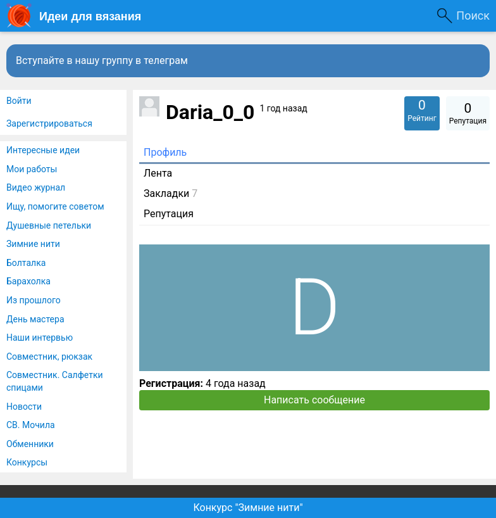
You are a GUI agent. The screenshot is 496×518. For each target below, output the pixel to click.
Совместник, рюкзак (49, 356)
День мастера (35, 319)
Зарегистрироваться (49, 123)
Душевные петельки (48, 225)
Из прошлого (33, 300)
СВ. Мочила (30, 425)
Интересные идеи (43, 150)
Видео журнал (35, 187)
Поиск (473, 15)
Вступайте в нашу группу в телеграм (102, 60)
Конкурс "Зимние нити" (247, 508)
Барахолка (28, 281)
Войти (19, 101)
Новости (24, 406)
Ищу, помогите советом (55, 206)
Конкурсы (26, 462)
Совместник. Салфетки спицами (54, 381)
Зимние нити (33, 244)
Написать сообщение (314, 400)
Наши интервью (39, 337)
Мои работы (31, 169)
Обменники (30, 444)
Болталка (26, 263)
